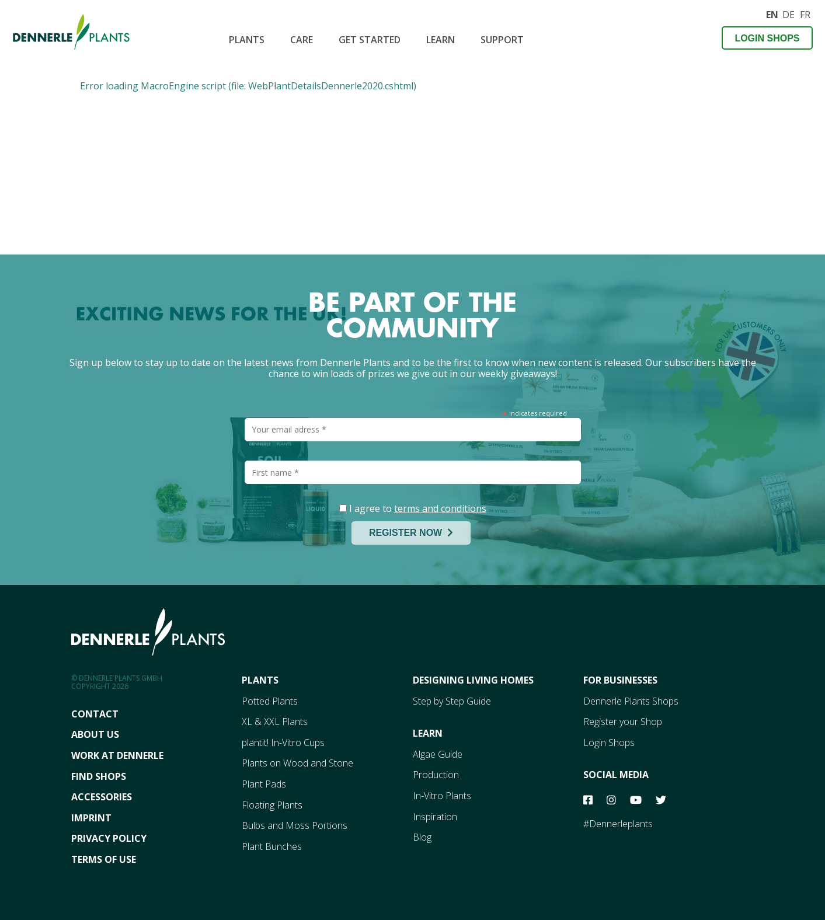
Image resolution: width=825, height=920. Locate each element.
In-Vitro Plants (442, 795)
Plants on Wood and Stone (297, 763)
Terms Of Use (103, 859)
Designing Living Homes (473, 680)
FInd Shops (98, 776)
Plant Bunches (272, 846)
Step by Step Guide (452, 701)
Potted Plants (270, 701)
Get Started (370, 39)
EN (772, 13)
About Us (95, 734)
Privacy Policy (109, 838)
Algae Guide (437, 754)
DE (788, 13)
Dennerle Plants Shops (630, 701)
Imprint (91, 817)
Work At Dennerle (117, 755)
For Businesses (620, 680)
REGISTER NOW (411, 533)
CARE (301, 39)
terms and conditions (440, 508)
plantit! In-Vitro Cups (283, 742)
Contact (95, 714)
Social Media (616, 774)
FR (805, 13)
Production (436, 774)
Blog (422, 837)
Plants (246, 39)
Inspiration (435, 816)
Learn (440, 39)
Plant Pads (264, 784)
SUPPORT (502, 39)
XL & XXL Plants (275, 721)
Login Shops (767, 38)
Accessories (101, 796)
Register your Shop (622, 721)
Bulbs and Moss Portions (294, 825)
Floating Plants (272, 805)
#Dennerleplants (618, 823)
